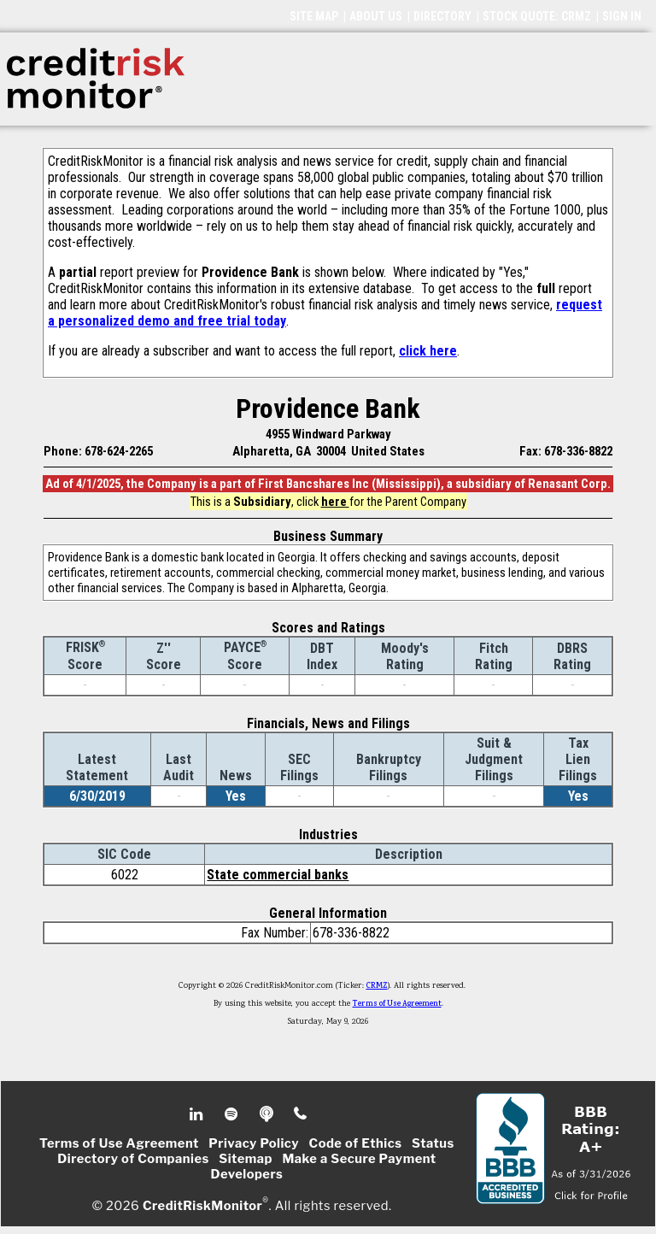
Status (433, 1143)
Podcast (268, 1114)
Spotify (233, 1114)
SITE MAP (314, 16)
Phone (301, 1114)
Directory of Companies (132, 1158)
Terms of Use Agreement (397, 1004)
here (335, 501)
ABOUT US (375, 16)
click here (428, 351)
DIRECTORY (442, 16)
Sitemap (245, 1158)
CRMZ (377, 986)
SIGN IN (621, 16)
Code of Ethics (355, 1143)
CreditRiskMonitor (202, 1205)
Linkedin (198, 1114)
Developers (247, 1174)
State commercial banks (277, 875)
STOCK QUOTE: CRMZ (537, 16)
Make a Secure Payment (359, 1158)
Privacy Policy (253, 1143)
